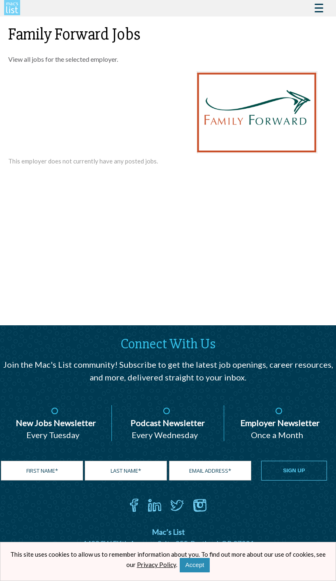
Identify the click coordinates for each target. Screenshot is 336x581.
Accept (194, 564)
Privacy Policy (156, 564)
